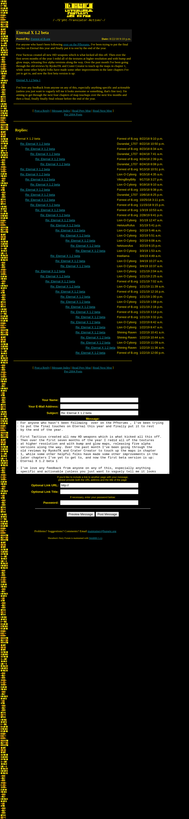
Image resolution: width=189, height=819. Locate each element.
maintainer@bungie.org (102, 542)
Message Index (61, 111)
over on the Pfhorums (76, 45)
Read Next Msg (102, 111)
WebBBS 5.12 (95, 549)
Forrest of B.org (40, 39)
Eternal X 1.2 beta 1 (28, 80)
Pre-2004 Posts (73, 115)
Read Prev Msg (81, 111)
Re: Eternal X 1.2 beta (35, 144)
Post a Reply (42, 111)
